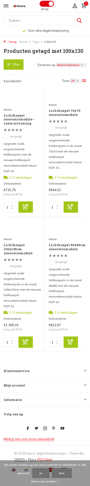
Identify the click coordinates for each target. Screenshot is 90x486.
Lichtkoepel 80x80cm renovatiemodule (67, 247)
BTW (44, 9)
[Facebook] (28, 428)
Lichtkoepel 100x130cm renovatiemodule (18, 249)
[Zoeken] (45, 20)
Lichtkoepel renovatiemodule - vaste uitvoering (19, 119)
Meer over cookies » (45, 481)
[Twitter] (36, 428)
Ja (40, 473)
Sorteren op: (46, 65)
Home (25, 42)
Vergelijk (13, 136)
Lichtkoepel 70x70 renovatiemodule (64, 113)
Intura (8, 109)
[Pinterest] (54, 428)
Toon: (66, 81)
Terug (10, 42)
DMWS (19, 459)
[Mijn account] (74, 6)
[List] (84, 81)
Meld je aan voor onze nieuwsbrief (29, 439)
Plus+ (32, 459)
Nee (62, 473)
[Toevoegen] (25, 207)
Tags (37, 42)
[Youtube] (62, 428)
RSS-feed (44, 459)
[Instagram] (45, 428)
